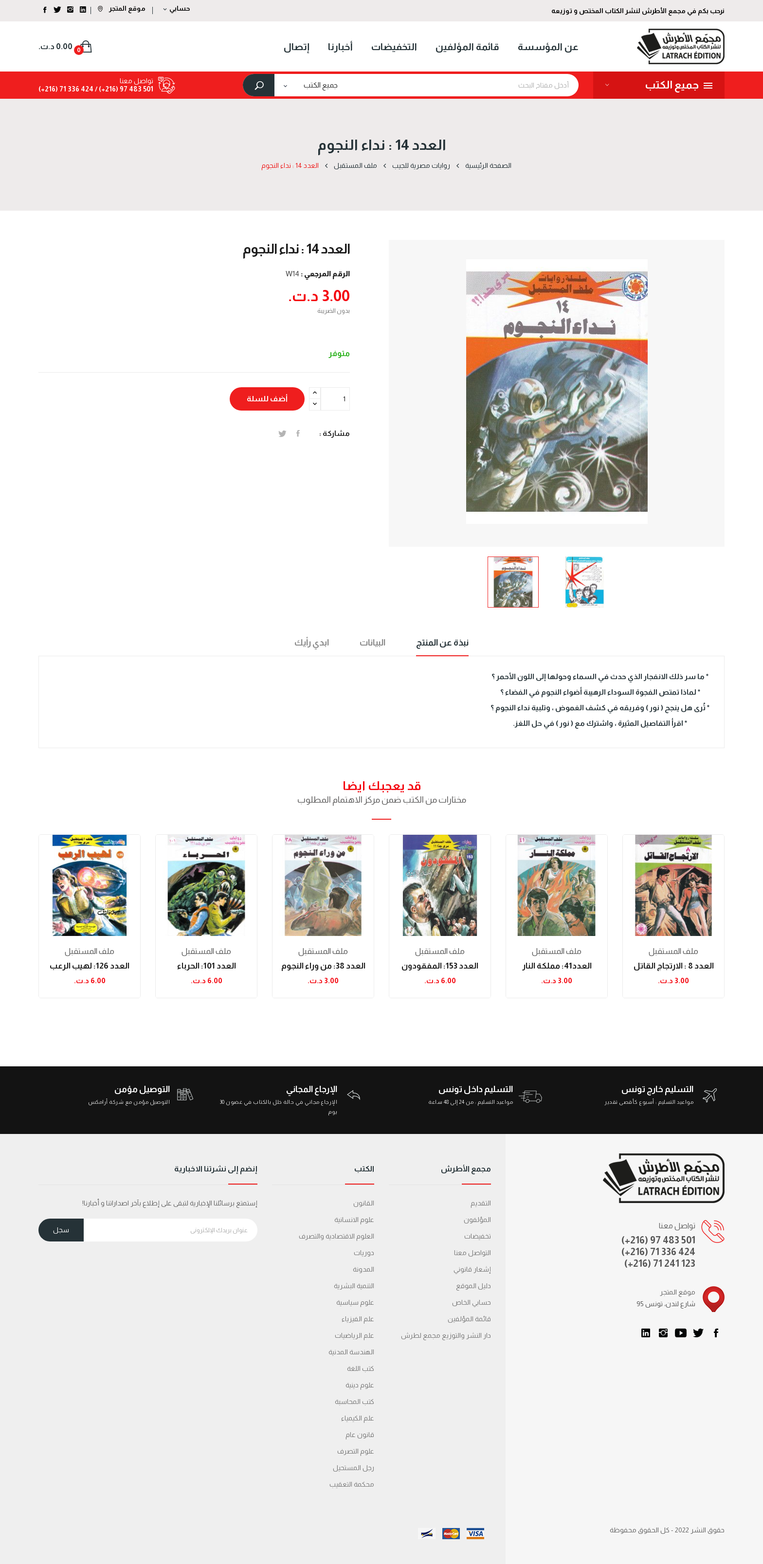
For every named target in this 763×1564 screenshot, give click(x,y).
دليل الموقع (473, 1286)
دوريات (364, 1253)
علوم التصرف (355, 1451)
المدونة (363, 1269)
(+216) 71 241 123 (659, 1263)
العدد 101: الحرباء (206, 966)
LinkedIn (645, 1333)
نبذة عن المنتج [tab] (442, 642)
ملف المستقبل (89, 951)
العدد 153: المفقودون (439, 966)
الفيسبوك (716, 1333)
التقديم (481, 1203)
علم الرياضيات (354, 1335)
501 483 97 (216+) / (123, 89)
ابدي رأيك (311, 642)
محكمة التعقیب (351, 1484)
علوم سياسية (355, 1302)
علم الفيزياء (358, 1319)
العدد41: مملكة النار (557, 966)
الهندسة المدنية (351, 1352)
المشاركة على (298, 433)
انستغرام (663, 1333)
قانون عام (359, 1434)
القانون (363, 1203)
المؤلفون (477, 1219)
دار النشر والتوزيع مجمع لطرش (446, 1335)
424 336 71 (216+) (65, 89)
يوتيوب (681, 1333)
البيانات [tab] (372, 642)
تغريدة (282, 433)
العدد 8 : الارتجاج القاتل (674, 966)
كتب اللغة (360, 1368)
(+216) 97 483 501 (658, 1240)
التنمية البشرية (354, 1286)
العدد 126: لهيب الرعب (89, 966)
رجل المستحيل (353, 1468)
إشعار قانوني (472, 1269)
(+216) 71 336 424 (658, 1251)
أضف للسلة (267, 399)
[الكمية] (335, 399)
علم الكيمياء (357, 1418)
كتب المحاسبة (354, 1401)
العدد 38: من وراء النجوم (323, 966)
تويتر (698, 1333)
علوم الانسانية (354, 1219)
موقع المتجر (121, 8)
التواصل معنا (472, 1253)
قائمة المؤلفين (469, 1319)
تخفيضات (477, 1236)
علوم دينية (359, 1385)
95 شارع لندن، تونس (665, 1304)
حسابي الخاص (471, 1302)
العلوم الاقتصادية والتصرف (336, 1236)
